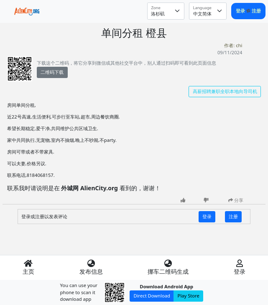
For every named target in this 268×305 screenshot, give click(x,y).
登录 (241, 11)
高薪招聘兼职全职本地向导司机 (225, 91)
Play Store (188, 295)
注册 (256, 11)
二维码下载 (52, 72)
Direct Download (152, 295)
